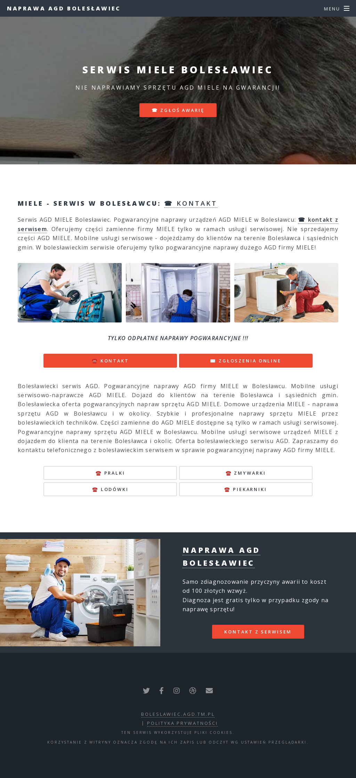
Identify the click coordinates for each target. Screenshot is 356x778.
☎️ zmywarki (246, 473)
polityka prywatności (182, 723)
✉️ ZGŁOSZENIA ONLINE (245, 361)
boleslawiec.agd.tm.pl (178, 714)
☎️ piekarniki (245, 489)
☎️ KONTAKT (110, 361)
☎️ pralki (110, 473)
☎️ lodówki (110, 489)
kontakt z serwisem (258, 632)
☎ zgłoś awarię (178, 110)
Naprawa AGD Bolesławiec (64, 8)
